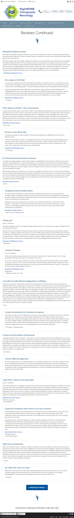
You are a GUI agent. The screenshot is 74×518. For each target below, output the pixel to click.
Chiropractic (39, 23)
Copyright (52, 516)
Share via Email (72, 514)
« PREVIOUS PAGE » (37, 487)
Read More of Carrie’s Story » (11, 398)
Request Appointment (8, 1)
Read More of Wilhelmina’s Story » (13, 241)
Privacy (60, 516)
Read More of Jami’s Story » (11, 181)
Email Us (32, 1)
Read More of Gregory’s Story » (14, 98)
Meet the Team (25, 23)
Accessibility (65, 516)
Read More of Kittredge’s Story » (14, 148)
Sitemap (71, 516)
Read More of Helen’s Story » (13, 210)
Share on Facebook (70, 514)
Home (4, 23)
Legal (56, 516)
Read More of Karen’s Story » (13, 432)
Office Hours (22, 1)
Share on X (68, 514)
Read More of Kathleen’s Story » (14, 269)
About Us (13, 23)
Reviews (18, 26)
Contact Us (29, 26)
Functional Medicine (56, 23)
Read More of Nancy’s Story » (11, 123)
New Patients (7, 26)
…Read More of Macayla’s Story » (13, 73)
